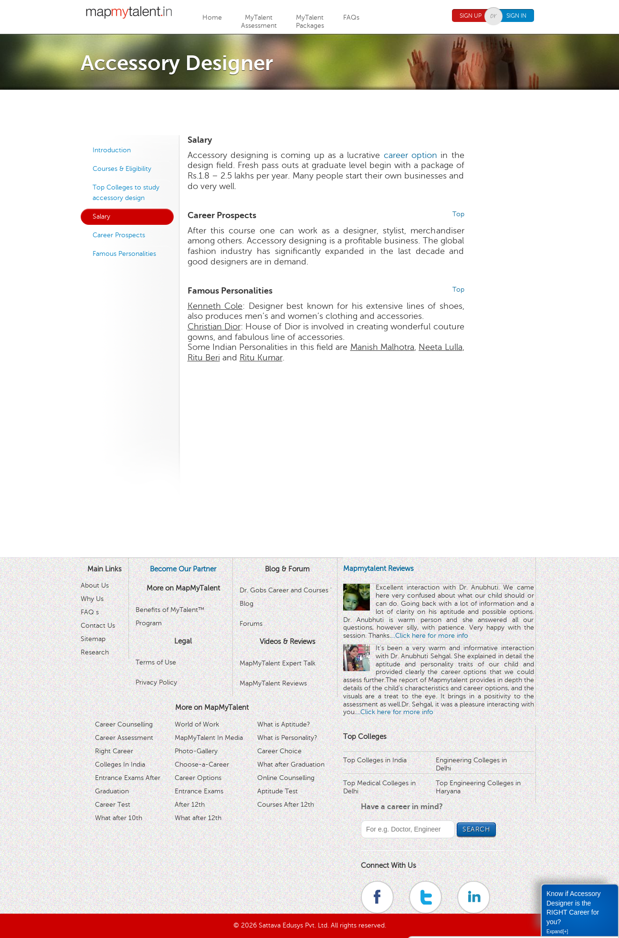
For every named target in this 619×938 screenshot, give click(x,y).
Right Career (114, 751)
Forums (251, 623)
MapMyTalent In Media (209, 737)
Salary (101, 216)
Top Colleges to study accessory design (126, 192)
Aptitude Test (277, 791)
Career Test (112, 804)
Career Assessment (124, 737)
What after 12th (198, 818)
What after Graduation (291, 764)
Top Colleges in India (375, 760)
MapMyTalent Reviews (273, 683)
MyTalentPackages (310, 21)
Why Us (92, 598)
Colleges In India (120, 764)
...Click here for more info (429, 635)
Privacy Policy (156, 682)
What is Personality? (287, 737)
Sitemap (93, 639)
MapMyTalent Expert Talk (277, 663)
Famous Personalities (124, 253)
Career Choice (279, 751)
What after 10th (118, 818)
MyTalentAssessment (259, 21)
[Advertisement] (310, 111)
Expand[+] (557, 931)
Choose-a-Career (202, 764)
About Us (95, 585)
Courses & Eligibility (122, 168)
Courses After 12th (285, 804)
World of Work (197, 724)
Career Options (198, 777)
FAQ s (90, 612)
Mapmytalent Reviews (378, 568)
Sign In (516, 15)
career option (410, 155)
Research (95, 652)
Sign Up (471, 15)
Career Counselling (124, 724)
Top (458, 214)
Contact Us (98, 625)
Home (212, 17)
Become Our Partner (183, 569)
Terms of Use (156, 662)
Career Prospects (119, 235)
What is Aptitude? (283, 724)
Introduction (112, 150)
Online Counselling (286, 777)
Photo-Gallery (196, 751)
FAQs (351, 17)
